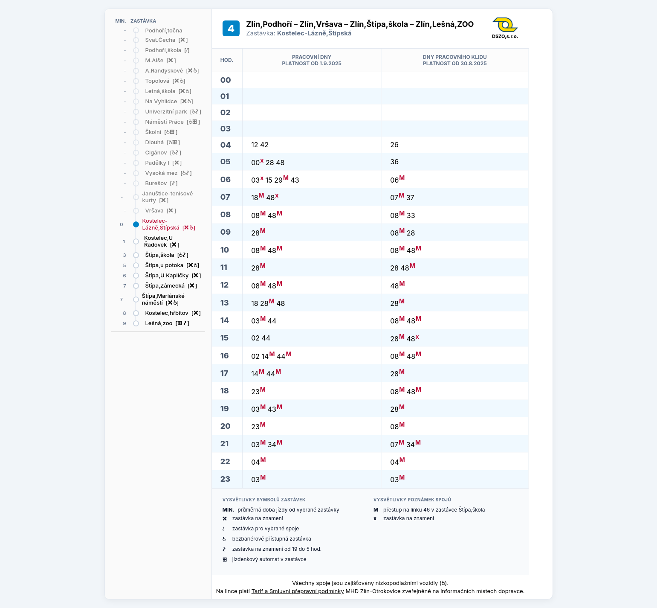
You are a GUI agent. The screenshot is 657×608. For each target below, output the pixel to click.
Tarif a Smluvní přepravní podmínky (298, 591)
